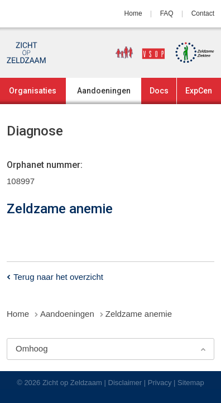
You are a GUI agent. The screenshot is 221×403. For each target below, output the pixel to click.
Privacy (160, 382)
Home (133, 13)
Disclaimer (125, 382)
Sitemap (190, 382)
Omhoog (32, 348)
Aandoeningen (104, 90)
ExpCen (198, 90)
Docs (159, 90)
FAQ (167, 13)
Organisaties (32, 90)
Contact (202, 13)
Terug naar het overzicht (58, 277)
